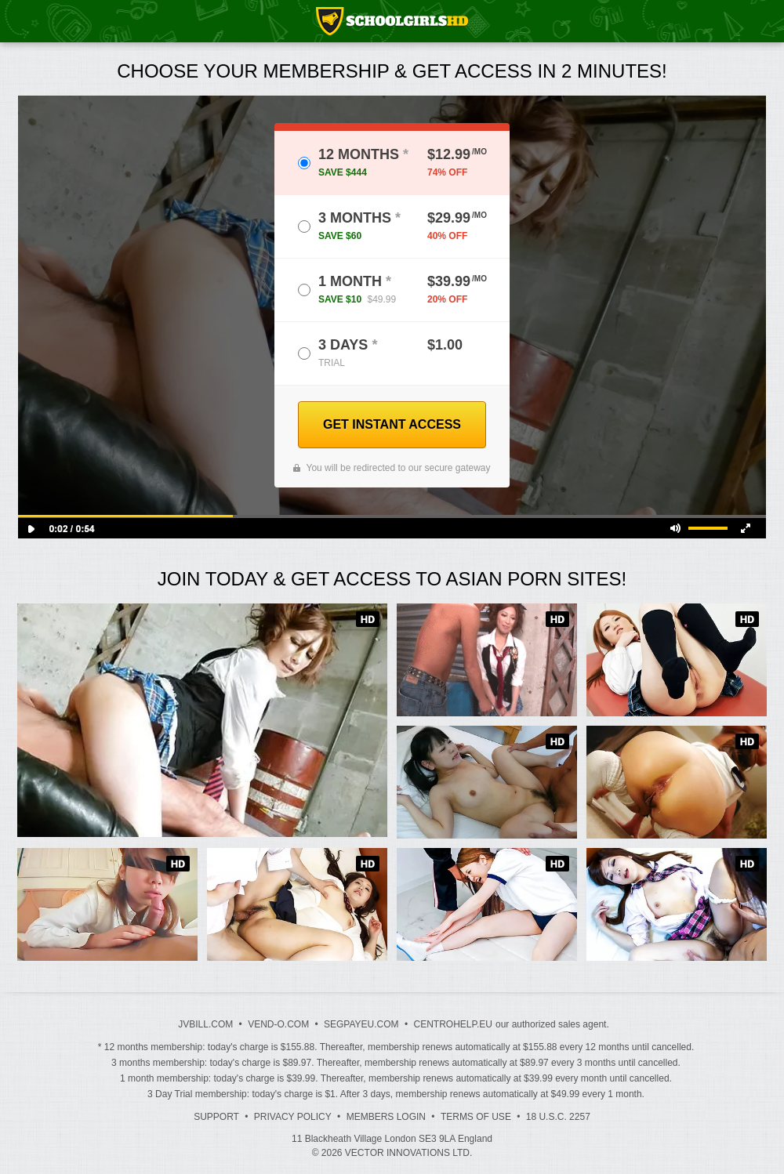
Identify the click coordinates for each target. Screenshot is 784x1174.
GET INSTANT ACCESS (392, 424)
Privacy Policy (293, 1116)
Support (216, 1116)
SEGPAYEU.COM (361, 1024)
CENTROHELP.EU (452, 1024)
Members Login (386, 1116)
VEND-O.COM (278, 1024)
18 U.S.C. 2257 (558, 1116)
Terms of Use (476, 1116)
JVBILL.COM (205, 1024)
